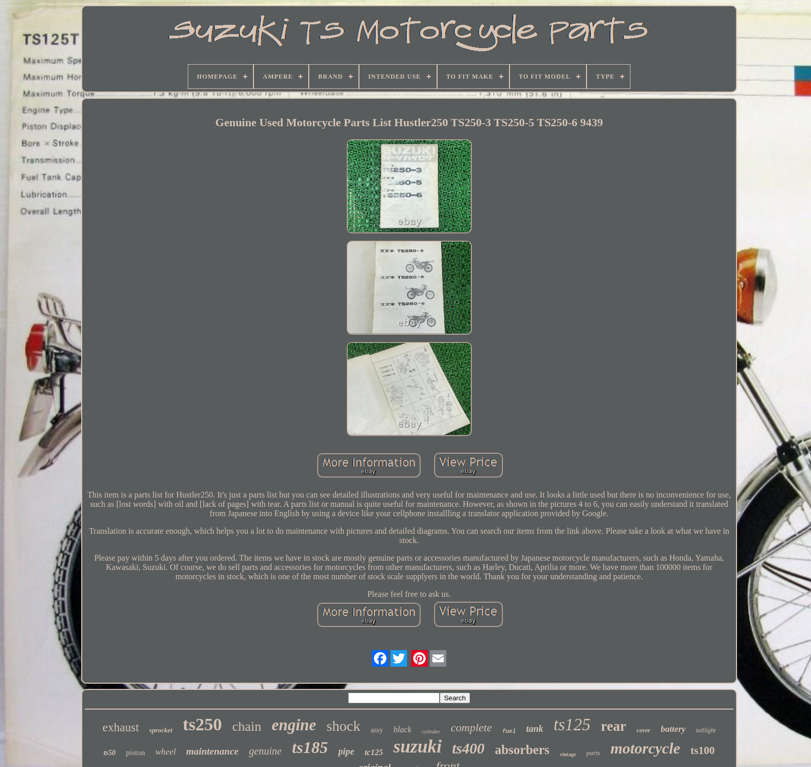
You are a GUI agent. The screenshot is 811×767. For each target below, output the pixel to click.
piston (135, 752)
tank (534, 729)
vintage (568, 754)
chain (246, 726)
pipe (346, 751)
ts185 (310, 747)
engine (294, 725)
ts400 (468, 748)
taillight (706, 730)
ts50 (109, 753)
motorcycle (645, 748)
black (403, 729)
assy (377, 730)
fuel (509, 731)
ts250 (202, 724)
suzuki (417, 746)
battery (672, 729)
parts (593, 753)
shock (343, 726)
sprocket (161, 730)
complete (471, 727)
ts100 (702, 750)
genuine (265, 751)
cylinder (431, 731)
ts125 (572, 724)
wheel (165, 752)
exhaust (120, 727)
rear (613, 726)
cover (644, 730)
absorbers (522, 750)
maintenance (212, 751)
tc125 (374, 752)
